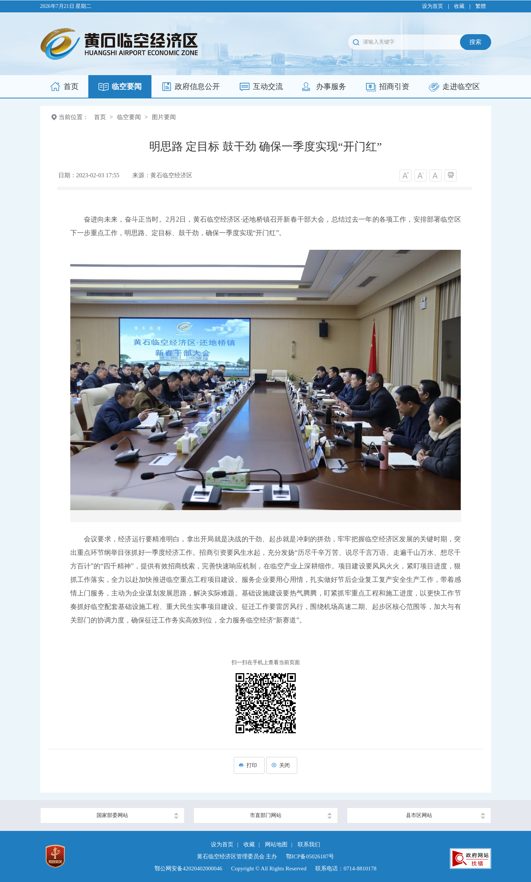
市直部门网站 (265, 815)
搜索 (475, 42)
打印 (249, 765)
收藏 (459, 6)
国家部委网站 (112, 815)
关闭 (281, 765)
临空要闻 (129, 117)
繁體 (480, 6)
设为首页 (432, 6)
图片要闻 (164, 117)
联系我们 (309, 844)
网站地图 (276, 844)
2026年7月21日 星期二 (66, 6)
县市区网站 (419, 815)
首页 (100, 117)
